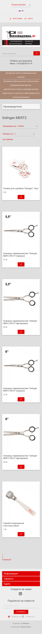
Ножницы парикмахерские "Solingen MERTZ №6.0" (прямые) (20, 389)
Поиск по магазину (9, 54)
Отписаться (30, 617)
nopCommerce (25, 627)
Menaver (26, 623)
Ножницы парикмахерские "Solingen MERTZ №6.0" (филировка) (20, 457)
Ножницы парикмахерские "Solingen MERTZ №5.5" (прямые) (20, 254)
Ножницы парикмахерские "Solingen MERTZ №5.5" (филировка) (20, 322)
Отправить (21, 612)
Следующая (6, 560)
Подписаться (16, 617)
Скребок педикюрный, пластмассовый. (13, 524)
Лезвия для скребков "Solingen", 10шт (21, 188)
